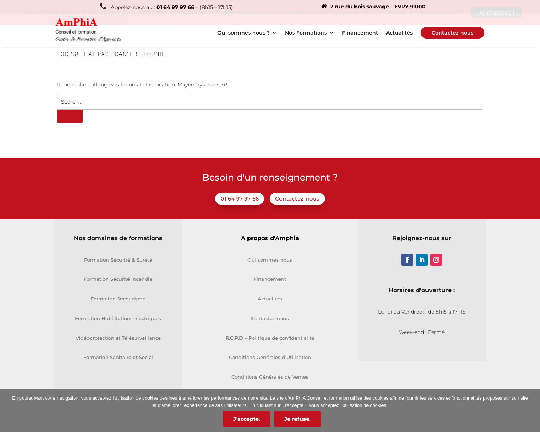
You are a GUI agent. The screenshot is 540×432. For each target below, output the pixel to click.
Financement (360, 33)
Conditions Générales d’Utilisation (270, 357)
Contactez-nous (297, 198)
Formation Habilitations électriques (118, 318)
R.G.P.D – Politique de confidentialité (270, 337)
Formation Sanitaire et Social (118, 357)
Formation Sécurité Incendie (118, 279)
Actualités (399, 33)
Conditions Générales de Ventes (270, 376)
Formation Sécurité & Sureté (118, 259)
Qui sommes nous (269, 259)
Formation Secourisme (118, 298)
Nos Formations (306, 33)
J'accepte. (246, 419)
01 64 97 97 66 (240, 198)
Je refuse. (297, 419)
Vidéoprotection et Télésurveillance (118, 337)
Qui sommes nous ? (243, 33)
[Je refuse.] (531, 410)
